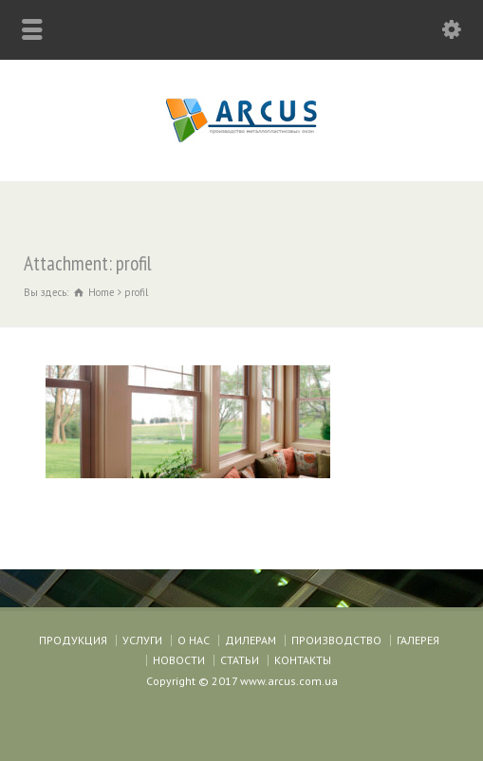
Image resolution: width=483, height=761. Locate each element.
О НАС (193, 640)
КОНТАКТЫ (302, 660)
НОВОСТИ (179, 660)
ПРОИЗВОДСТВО (336, 640)
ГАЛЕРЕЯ (418, 640)
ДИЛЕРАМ (250, 640)
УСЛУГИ (142, 640)
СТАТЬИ (239, 660)
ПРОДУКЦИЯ (73, 640)
